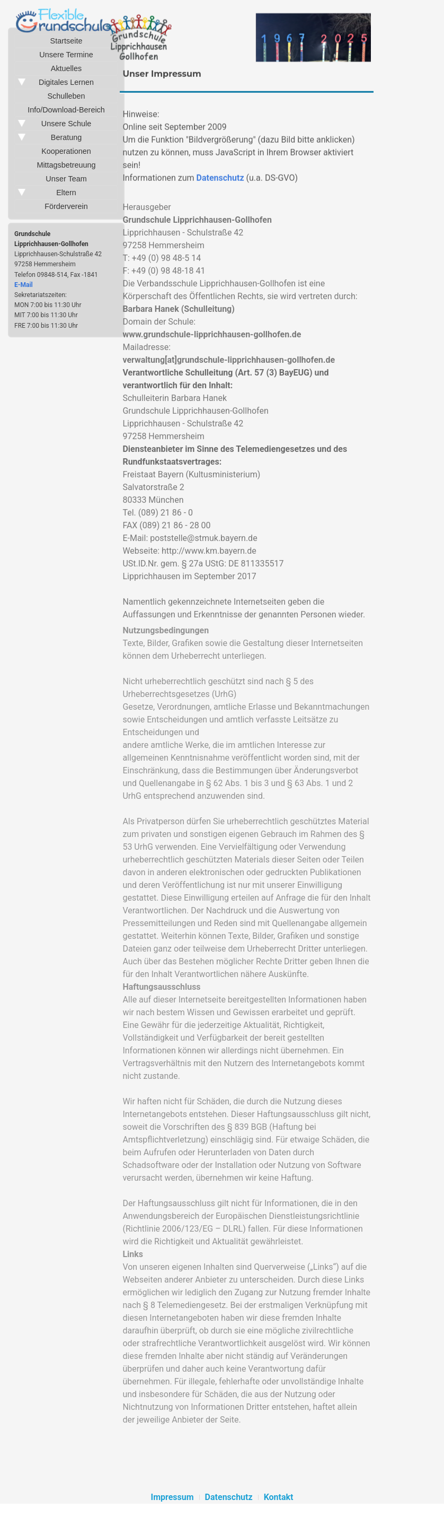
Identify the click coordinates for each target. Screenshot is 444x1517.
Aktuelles (66, 68)
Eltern (66, 192)
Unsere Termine (66, 54)
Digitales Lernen (66, 82)
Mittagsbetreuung (66, 165)
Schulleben (66, 96)
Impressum (171, 1497)
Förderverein (66, 206)
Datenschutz (220, 180)
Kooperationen (66, 151)
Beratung (66, 137)
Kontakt (279, 1497)
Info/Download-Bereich (66, 110)
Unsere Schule (66, 123)
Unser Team (66, 179)
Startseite (66, 41)
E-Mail (23, 285)
